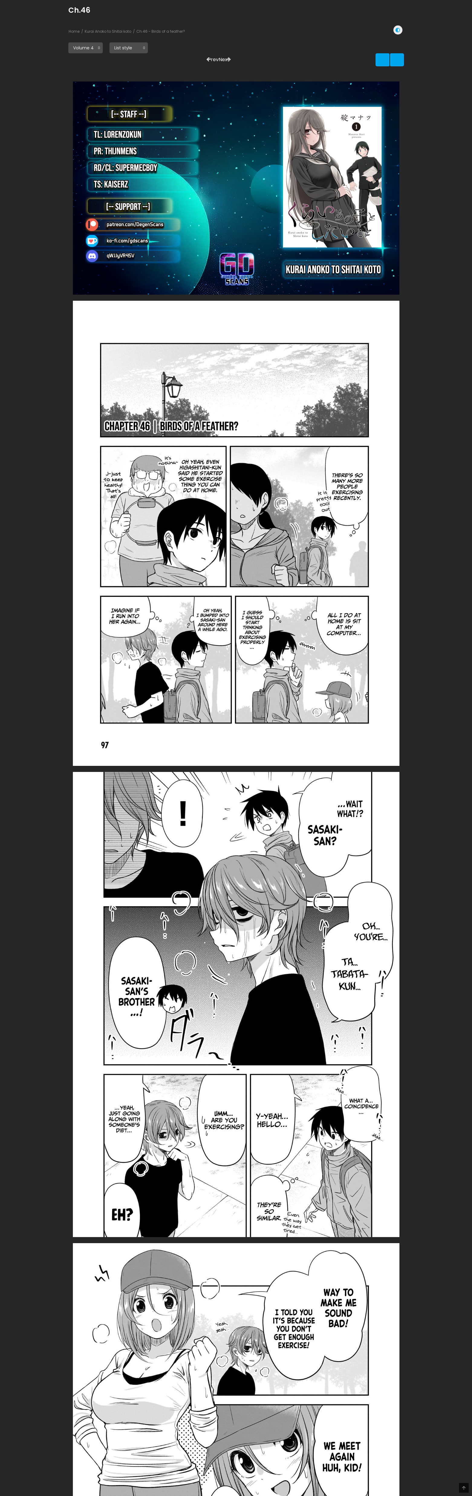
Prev (366, 48)
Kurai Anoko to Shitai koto (108, 31)
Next (389, 48)
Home (74, 31)
